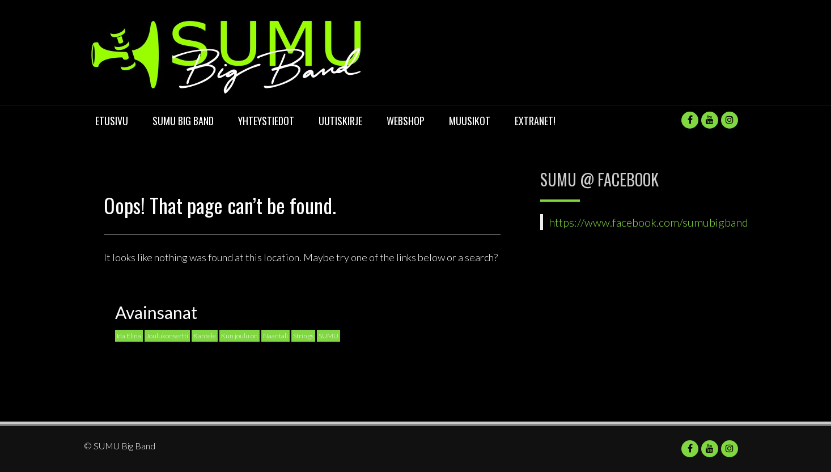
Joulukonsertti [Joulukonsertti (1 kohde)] (167, 335)
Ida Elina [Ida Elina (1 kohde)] (129, 335)
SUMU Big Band (183, 120)
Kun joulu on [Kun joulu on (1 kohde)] (239, 335)
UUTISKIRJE (340, 120)
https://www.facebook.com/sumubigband (648, 222)
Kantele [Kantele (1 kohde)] (204, 335)
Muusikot (469, 120)
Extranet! (535, 120)
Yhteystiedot (266, 120)
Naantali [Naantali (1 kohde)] (275, 335)
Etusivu (111, 120)
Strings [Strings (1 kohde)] (303, 335)
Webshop (406, 120)
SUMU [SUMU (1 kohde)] (328, 335)
